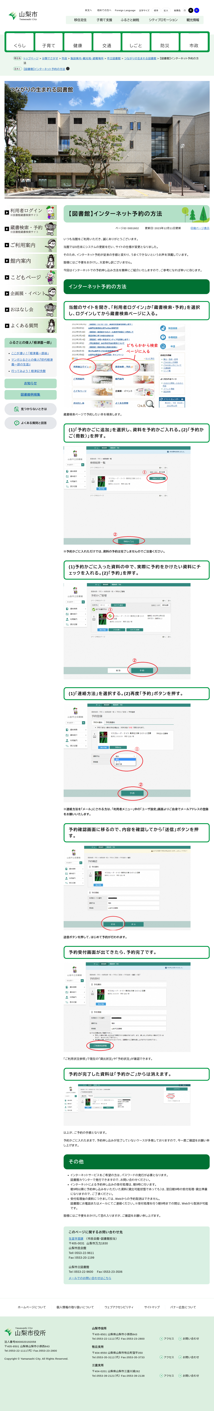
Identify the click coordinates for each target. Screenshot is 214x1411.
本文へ (88, 10)
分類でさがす (50, 58)
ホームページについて (32, 1307)
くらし (20, 45)
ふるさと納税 (130, 20)
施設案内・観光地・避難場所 (87, 58)
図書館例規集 (30, 394)
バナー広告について (183, 1307)
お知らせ (30, 383)
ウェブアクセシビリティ (119, 1307)
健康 (78, 45)
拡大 (166, 10)
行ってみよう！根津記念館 (28, 371)
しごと (136, 45)
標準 (156, 10)
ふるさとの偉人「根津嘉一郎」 (30, 342)
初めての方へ (104, 10)
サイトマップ (152, 1307)
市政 (194, 45)
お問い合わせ (191, 1338)
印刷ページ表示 (200, 228)
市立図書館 (114, 58)
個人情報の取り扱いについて (75, 1307)
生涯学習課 (76, 1238)
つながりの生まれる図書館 (140, 58)
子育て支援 (104, 20)
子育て (49, 45)
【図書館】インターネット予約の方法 (44, 69)
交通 (107, 45)
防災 (165, 45)
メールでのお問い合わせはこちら (90, 1278)
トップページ (31, 58)
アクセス (169, 1338)
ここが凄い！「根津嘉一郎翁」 (30, 353)
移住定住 (80, 20)
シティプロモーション (163, 20)
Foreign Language (125, 10)
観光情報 (193, 20)
